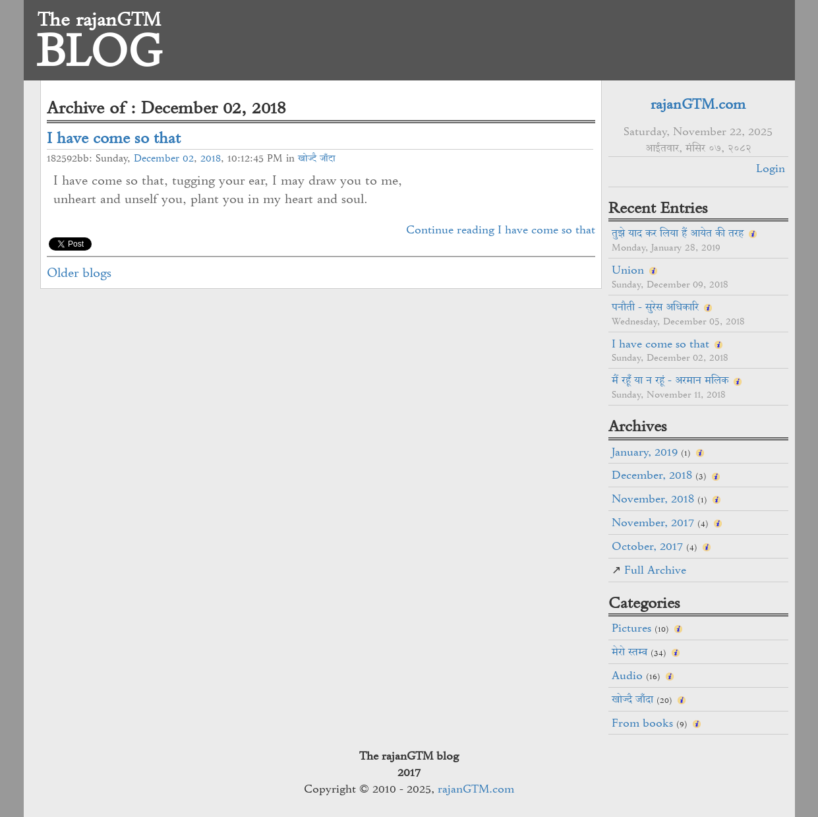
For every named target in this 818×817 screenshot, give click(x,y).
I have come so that (114, 137)
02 (188, 158)
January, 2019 (645, 451)
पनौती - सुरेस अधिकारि (655, 306)
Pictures (631, 627)
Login (770, 168)
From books (642, 722)
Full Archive (655, 569)
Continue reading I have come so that (500, 229)
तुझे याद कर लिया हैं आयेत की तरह (678, 232)
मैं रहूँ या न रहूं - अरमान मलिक (670, 379)
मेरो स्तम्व (629, 651)
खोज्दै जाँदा (317, 158)
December (156, 158)
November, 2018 (653, 498)
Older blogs (79, 272)
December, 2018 (652, 474)
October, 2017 (647, 546)
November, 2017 (653, 522)
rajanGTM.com (698, 104)
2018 (210, 158)
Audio (627, 675)
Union (628, 269)
